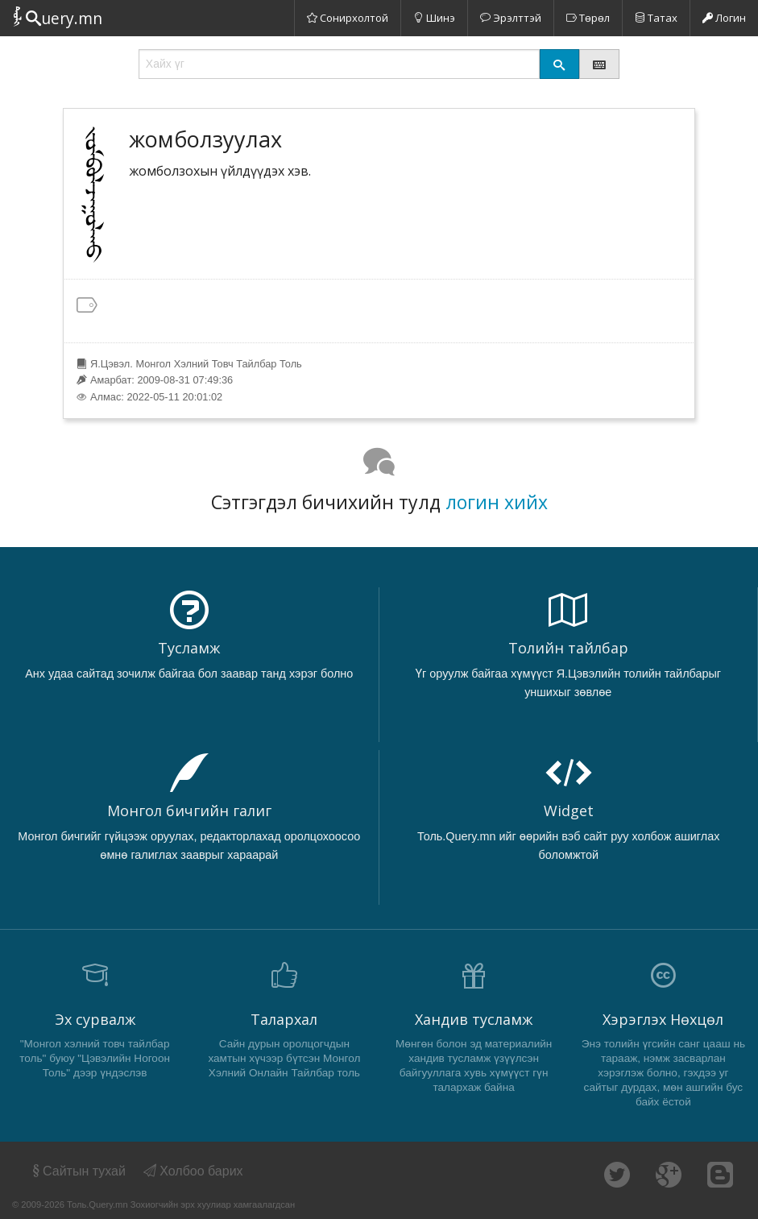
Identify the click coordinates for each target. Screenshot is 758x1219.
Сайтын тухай (78, 1171)
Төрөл (588, 17)
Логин (724, 17)
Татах (656, 17)
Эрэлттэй (510, 17)
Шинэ (434, 17)
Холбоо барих (193, 1171)
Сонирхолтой (347, 17)
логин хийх (496, 502)
